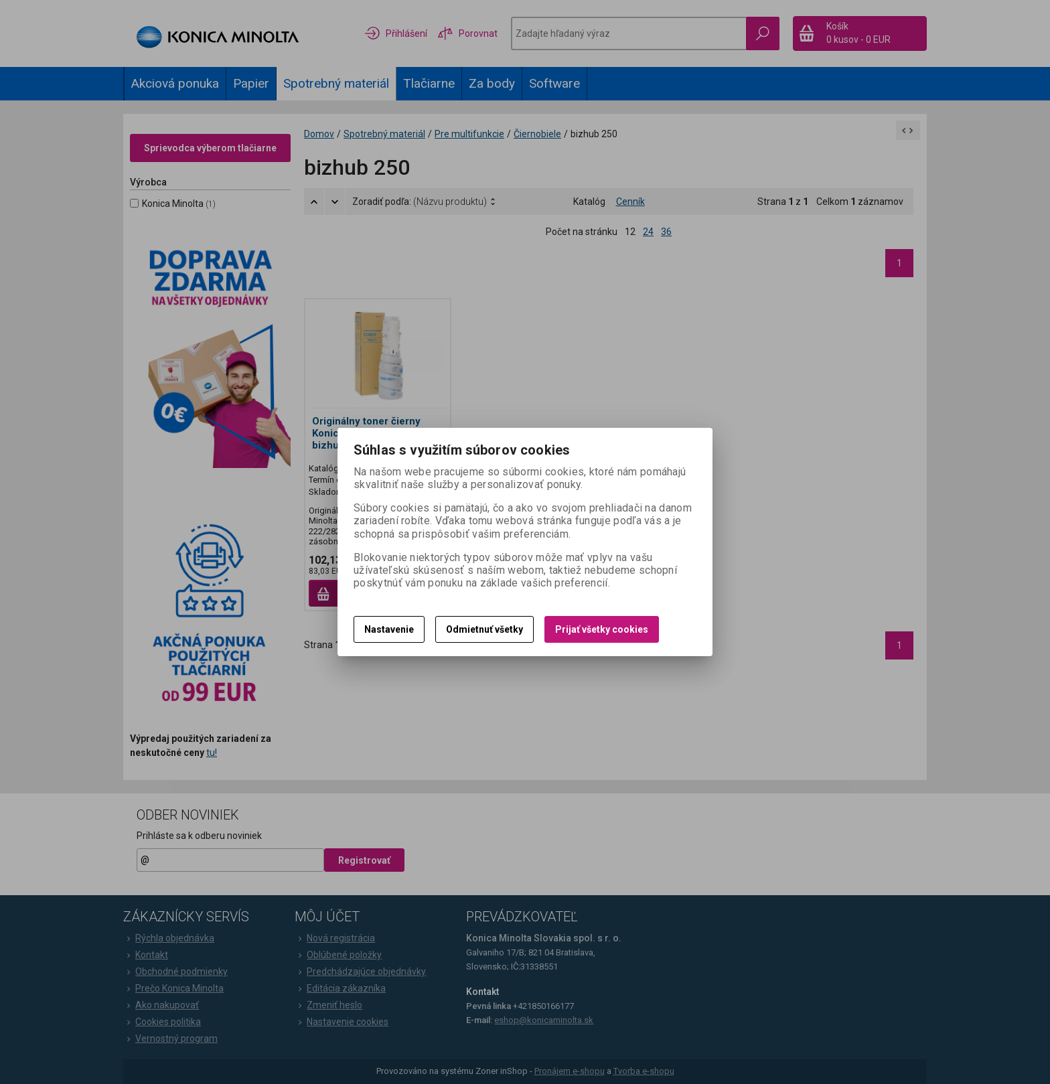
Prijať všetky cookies (601, 629)
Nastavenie (389, 629)
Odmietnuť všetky (484, 629)
